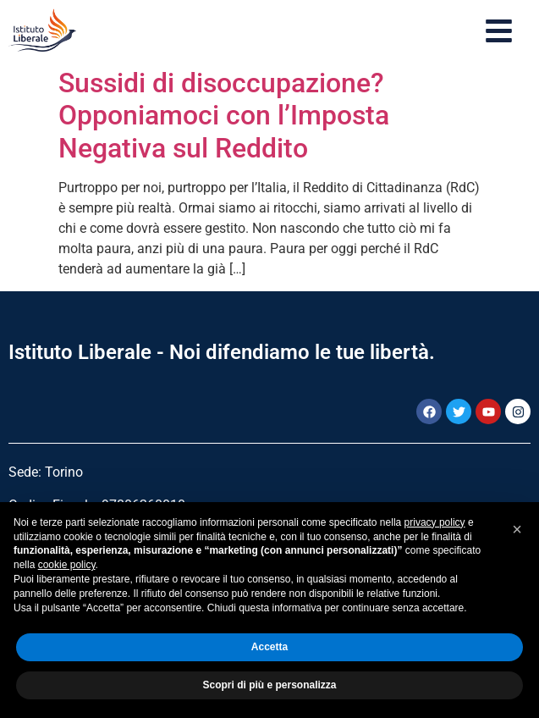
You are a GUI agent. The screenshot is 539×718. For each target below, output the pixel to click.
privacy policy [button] (434, 522)
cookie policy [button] (67, 565)
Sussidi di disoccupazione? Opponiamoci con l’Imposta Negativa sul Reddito (223, 115)
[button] (517, 529)
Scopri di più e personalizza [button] (269, 685)
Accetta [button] (269, 647)
